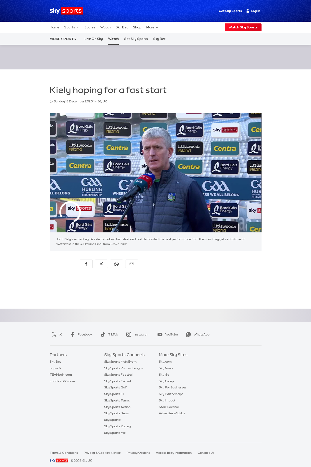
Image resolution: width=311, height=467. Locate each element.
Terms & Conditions (64, 447)
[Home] (66, 11)
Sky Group (166, 375)
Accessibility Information (174, 447)
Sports (71, 27)
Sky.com (165, 356)
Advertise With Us (172, 407)
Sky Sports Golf (115, 382)
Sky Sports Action (117, 401)
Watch (105, 27)
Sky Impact (167, 395)
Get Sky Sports (230, 10)
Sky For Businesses (172, 382)
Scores (89, 27)
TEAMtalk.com (61, 369)
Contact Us (205, 447)
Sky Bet (122, 27)
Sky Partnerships (171, 388)
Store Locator (169, 401)
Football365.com (62, 375)
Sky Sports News (116, 407)
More (152, 27)
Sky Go (164, 369)
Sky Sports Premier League (123, 362)
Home (54, 27)
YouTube (167, 329)
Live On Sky (93, 38)
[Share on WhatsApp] (116, 258)
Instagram (136, 329)
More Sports (63, 39)
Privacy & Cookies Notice (102, 447)
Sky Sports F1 (114, 388)
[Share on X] (101, 258)
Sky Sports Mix (115, 427)
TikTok (108, 329)
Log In (253, 11)
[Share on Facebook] (86, 258)
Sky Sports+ (113, 414)
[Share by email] (131, 258)
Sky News (166, 362)
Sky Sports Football (118, 369)
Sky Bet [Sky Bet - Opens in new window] (159, 38)
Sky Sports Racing (117, 421)
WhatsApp (197, 329)
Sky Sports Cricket (117, 375)
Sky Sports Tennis (117, 395)
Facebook (80, 329)
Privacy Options (138, 447)
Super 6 (55, 362)
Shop (137, 27)
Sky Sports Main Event (120, 356)
